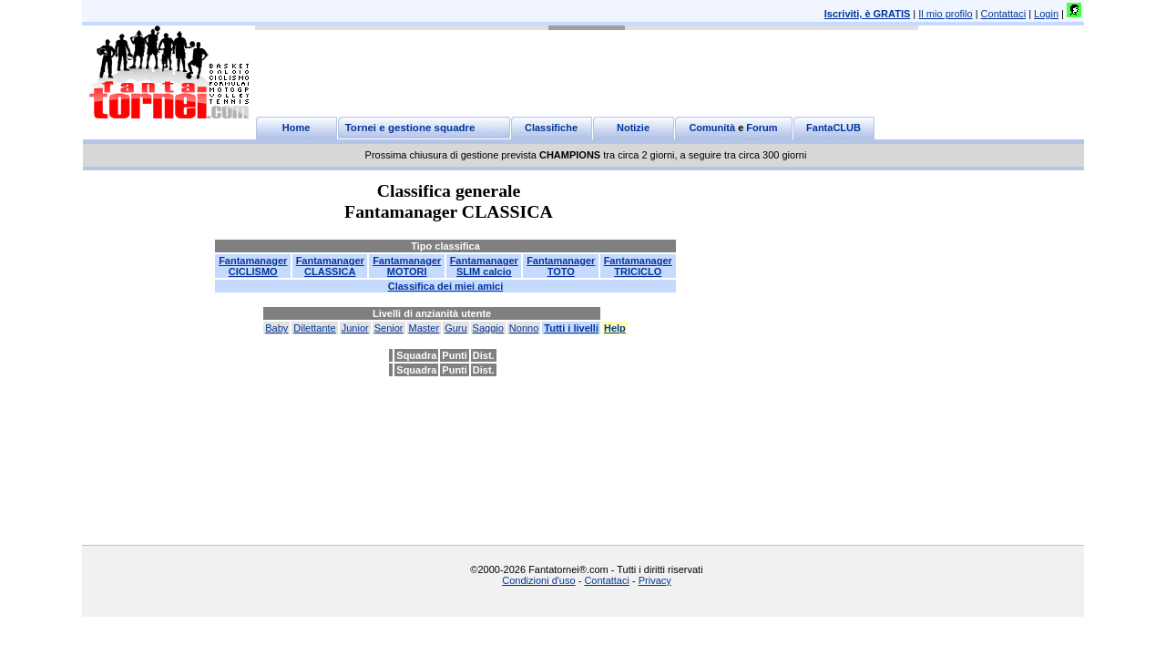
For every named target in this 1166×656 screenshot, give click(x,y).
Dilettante (314, 328)
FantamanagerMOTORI (407, 266)
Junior (355, 328)
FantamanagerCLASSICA (330, 266)
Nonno (523, 328)
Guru (455, 328)
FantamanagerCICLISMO (253, 266)
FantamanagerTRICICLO (638, 266)
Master (424, 328)
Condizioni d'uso (538, 580)
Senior (389, 328)
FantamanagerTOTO (561, 266)
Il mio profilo (945, 13)
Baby (276, 328)
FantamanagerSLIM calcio (484, 266)
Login (1046, 13)
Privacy (655, 580)
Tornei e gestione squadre (410, 127)
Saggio (488, 328)
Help (615, 328)
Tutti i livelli (571, 328)
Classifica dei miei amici (446, 286)
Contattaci (1004, 13)
